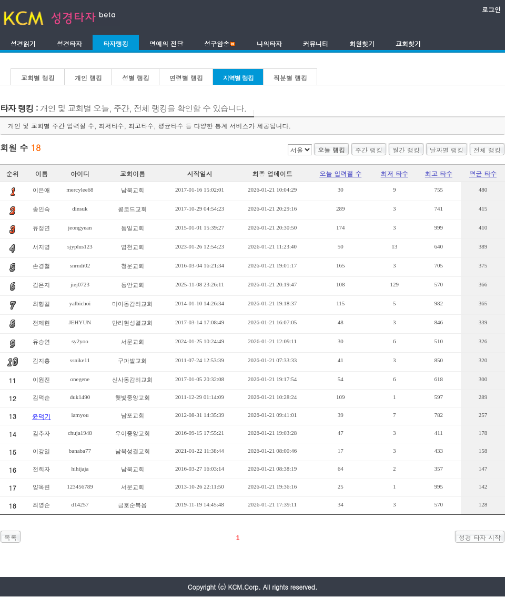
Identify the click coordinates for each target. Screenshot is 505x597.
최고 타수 (438, 173)
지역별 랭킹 (238, 77)
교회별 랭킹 (38, 77)
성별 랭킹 (135, 77)
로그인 (491, 9)
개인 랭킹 (88, 77)
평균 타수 (483, 173)
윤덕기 (41, 416)
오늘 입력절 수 (340, 173)
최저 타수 (394, 173)
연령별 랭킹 (186, 77)
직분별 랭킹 (290, 77)
